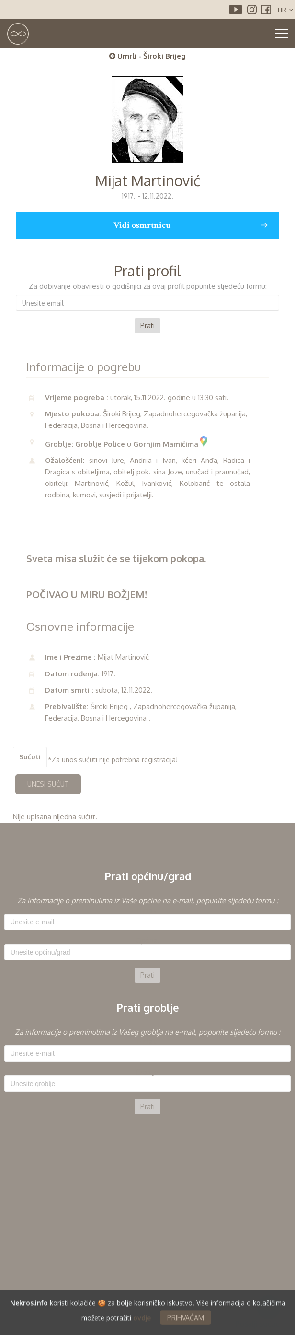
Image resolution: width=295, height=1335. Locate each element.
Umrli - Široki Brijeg (147, 55)
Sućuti (30, 757)
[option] (147, 939)
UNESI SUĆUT (48, 784)
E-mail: (147, 910)
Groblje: (147, 1072)
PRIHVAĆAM (185, 1322)
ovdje (142, 1322)
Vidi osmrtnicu (190, 225)
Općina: (147, 940)
